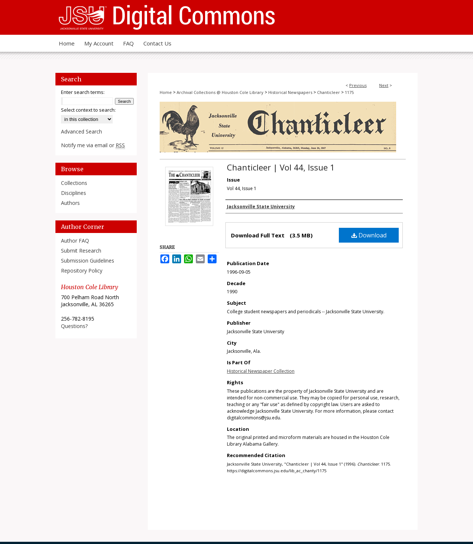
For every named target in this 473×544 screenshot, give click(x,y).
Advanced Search (81, 131)
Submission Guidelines (87, 260)
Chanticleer (328, 92)
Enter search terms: (83, 92)
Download (369, 235)
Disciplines (73, 192)
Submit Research (81, 250)
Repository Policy (81, 270)
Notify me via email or (93, 145)
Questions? (74, 326)
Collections (74, 182)
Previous (358, 85)
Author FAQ (75, 240)
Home (166, 92)
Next (383, 85)
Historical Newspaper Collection (261, 371)
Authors (70, 202)
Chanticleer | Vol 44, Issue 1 (281, 167)
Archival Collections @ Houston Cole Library (220, 92)
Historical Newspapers (290, 92)
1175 (349, 92)
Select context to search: (88, 110)
